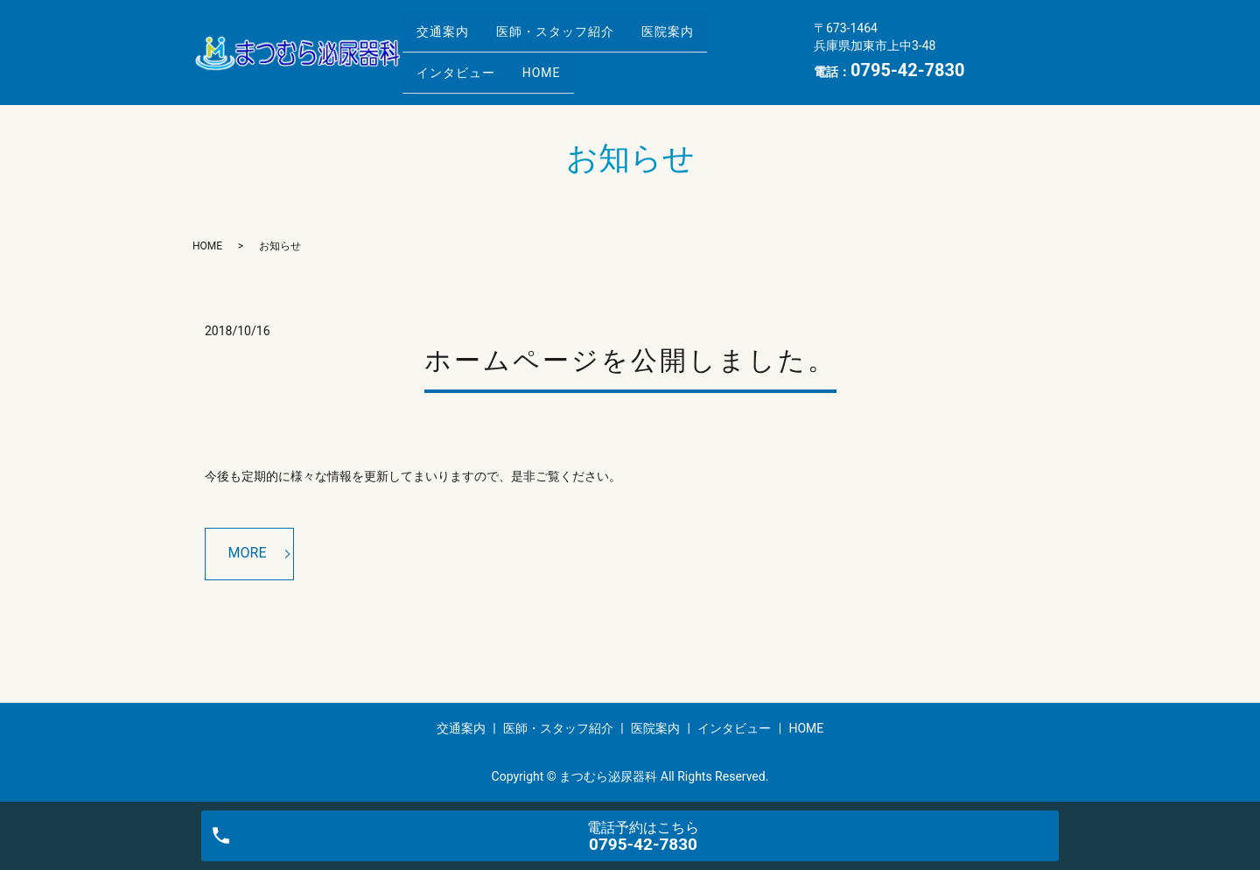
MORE (247, 552)
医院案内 (691, 38)
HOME (555, 65)
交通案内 (447, 38)
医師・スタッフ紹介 (569, 38)
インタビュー (460, 65)
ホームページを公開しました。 (630, 360)
